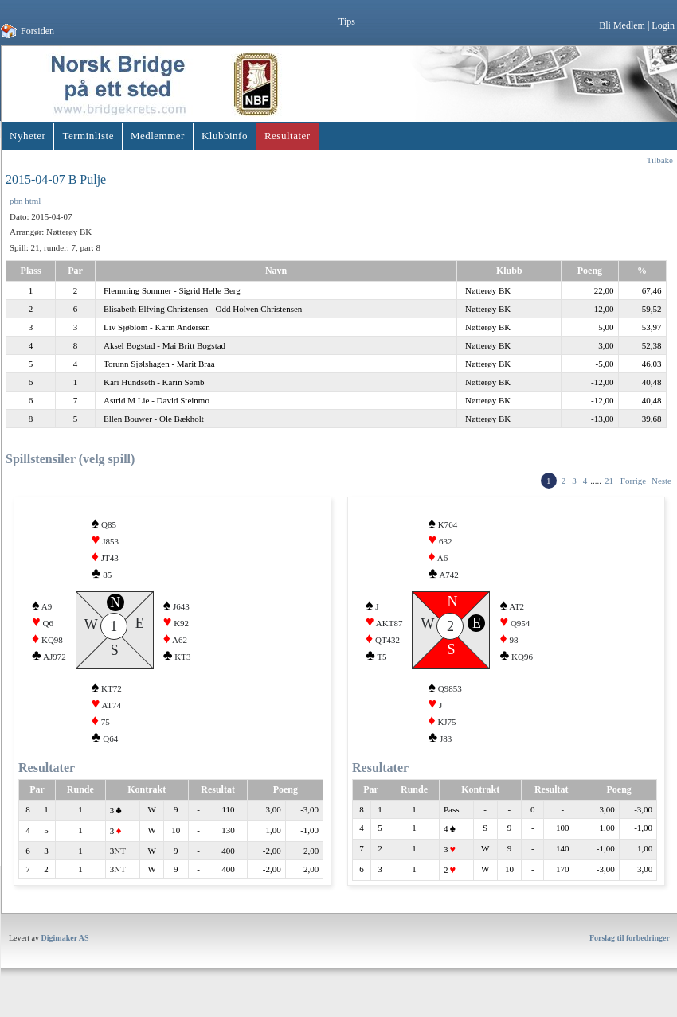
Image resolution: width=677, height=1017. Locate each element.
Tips (346, 21)
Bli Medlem (622, 25)
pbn (16, 200)
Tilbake (660, 160)
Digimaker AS (65, 945)
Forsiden (37, 31)
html (33, 200)
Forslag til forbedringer (629, 945)
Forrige (633, 480)
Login (663, 25)
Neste (661, 480)
